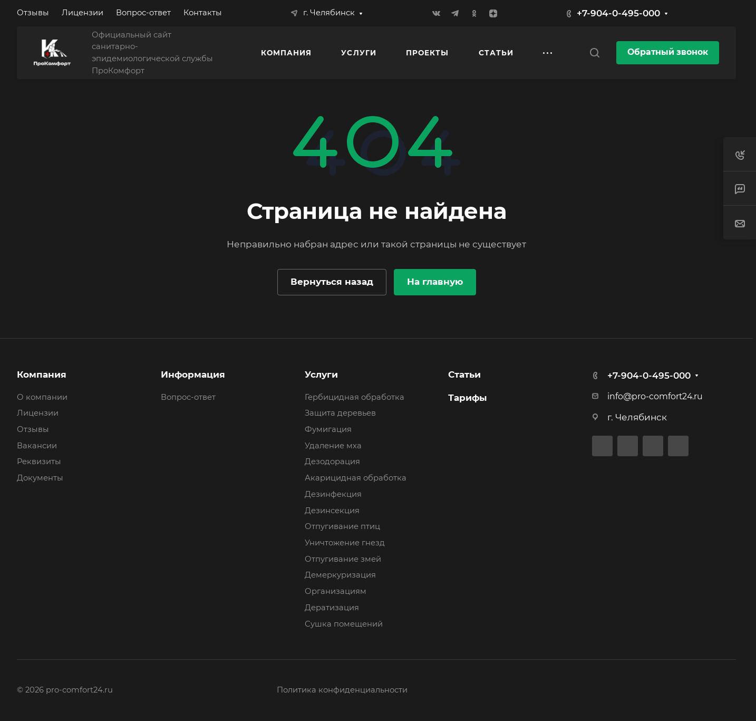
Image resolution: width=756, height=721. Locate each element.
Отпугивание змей (343, 559)
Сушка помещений (344, 624)
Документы (40, 478)
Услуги (321, 374)
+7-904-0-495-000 (618, 13)
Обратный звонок (667, 52)
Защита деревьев (340, 413)
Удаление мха (333, 445)
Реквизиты (39, 461)
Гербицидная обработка (354, 397)
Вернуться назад (331, 281)
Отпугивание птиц (342, 526)
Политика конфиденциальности (342, 690)
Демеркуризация (340, 575)
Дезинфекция (333, 494)
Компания (41, 374)
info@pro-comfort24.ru (655, 396)
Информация (193, 374)
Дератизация (332, 607)
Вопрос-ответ (188, 397)
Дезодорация (332, 461)
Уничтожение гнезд (345, 542)
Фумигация (328, 429)
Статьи (464, 374)
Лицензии (38, 413)
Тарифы (467, 397)
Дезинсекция (332, 510)
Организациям (335, 591)
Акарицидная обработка (355, 478)
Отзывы (33, 429)
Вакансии (37, 445)
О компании (42, 397)
